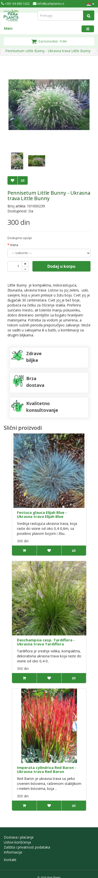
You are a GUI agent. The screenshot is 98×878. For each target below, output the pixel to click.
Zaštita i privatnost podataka (27, 847)
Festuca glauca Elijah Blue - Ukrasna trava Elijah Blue (42, 514)
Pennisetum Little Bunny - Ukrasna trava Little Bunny (48, 50)
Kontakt (10, 859)
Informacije (13, 852)
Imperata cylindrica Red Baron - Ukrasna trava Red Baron (46, 769)
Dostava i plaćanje (19, 837)
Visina (14, 245)
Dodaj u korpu (61, 266)
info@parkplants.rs (48, 3)
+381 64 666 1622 (15, 3)
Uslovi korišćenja (17, 842)
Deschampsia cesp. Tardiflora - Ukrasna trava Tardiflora (46, 642)
